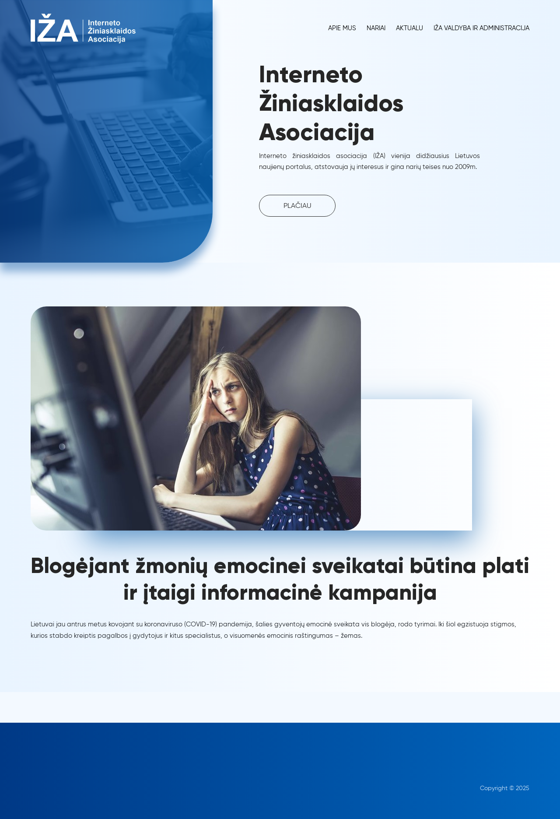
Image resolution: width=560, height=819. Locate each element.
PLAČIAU (298, 206)
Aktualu (409, 28)
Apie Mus (342, 28)
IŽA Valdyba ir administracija (481, 28)
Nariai (376, 28)
